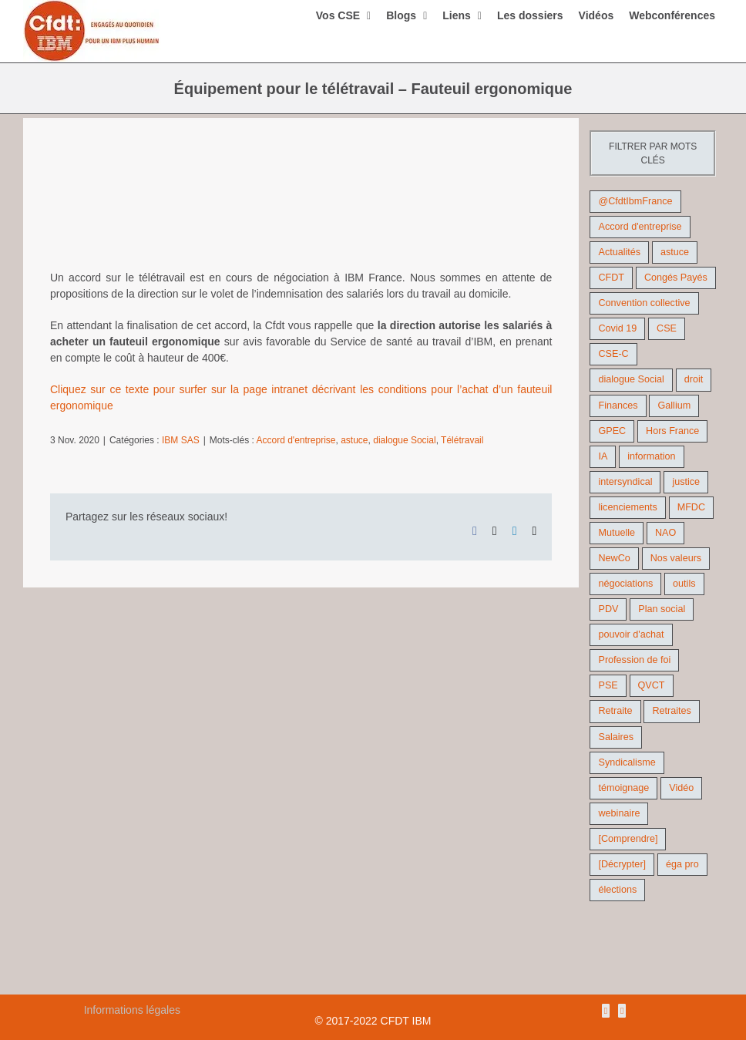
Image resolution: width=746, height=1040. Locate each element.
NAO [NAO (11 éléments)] (665, 532)
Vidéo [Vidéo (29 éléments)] (681, 788)
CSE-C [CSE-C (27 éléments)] (613, 353)
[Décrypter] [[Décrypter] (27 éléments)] (622, 864)
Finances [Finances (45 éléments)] (617, 405)
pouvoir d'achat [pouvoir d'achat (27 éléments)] (631, 634)
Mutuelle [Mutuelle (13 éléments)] (616, 532)
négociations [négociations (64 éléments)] (625, 583)
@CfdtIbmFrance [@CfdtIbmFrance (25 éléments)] (635, 201)
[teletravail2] (301, 205)
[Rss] (606, 1011)
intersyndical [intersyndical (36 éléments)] (625, 481)
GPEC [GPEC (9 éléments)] (612, 431)
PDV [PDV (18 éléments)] (608, 609)
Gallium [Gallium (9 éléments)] (674, 405)
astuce (354, 440)
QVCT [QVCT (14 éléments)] (651, 685)
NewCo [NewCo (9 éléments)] (614, 558)
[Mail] (622, 1011)
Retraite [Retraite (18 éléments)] (615, 710)
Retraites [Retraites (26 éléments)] (671, 710)
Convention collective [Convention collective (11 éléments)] (644, 303)
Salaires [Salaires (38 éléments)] (615, 737)
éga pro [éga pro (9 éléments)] (682, 864)
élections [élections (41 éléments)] (617, 889)
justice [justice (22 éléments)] (686, 481)
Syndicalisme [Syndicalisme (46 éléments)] (626, 762)
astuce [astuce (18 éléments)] (674, 252)
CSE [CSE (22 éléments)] (667, 328)
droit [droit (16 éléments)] (694, 379)
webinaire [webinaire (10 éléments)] (619, 813)
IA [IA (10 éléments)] (602, 456)
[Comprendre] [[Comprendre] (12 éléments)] (627, 838)
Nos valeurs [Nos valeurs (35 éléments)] (676, 558)
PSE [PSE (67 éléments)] (607, 685)
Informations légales (132, 1010)
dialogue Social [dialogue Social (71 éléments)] (631, 379)
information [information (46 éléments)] (651, 456)
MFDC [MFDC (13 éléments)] (691, 507)
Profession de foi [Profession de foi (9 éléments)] (634, 660)
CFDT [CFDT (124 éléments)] (611, 277)
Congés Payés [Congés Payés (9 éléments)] (675, 277)
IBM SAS (181, 440)
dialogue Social (404, 440)
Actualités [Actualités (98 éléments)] (619, 252)
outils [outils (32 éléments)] (684, 583)
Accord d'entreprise (296, 440)
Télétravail (462, 440)
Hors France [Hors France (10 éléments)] (672, 431)
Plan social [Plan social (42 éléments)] (661, 609)
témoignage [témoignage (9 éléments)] (623, 788)
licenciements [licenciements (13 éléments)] (627, 507)
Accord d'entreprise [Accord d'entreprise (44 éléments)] (639, 226)
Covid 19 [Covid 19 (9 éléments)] (617, 328)
